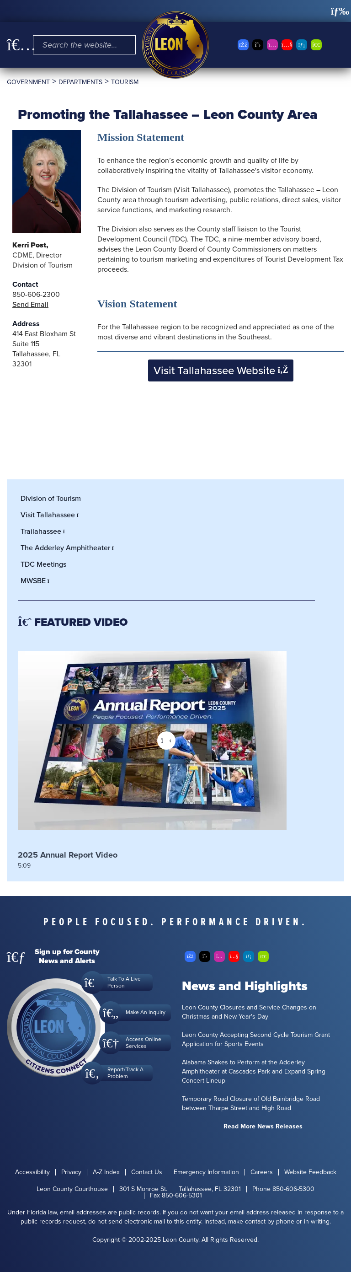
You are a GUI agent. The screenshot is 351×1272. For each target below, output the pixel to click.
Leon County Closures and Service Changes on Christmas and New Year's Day (249, 1012)
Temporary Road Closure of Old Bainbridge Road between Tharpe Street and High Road (251, 1104)
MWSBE (37, 580)
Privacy (71, 1172)
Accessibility (32, 1172)
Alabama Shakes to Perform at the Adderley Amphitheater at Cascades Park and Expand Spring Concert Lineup (253, 1071)
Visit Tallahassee (52, 515)
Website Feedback (310, 1172)
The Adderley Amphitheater (70, 547)
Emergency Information (206, 1172)
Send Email (30, 304)
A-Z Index (106, 1172)
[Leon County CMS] (175, 45)
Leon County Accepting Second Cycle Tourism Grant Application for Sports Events (256, 1039)
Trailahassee (45, 531)
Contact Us (146, 1172)
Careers (261, 1172)
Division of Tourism (51, 498)
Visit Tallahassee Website (221, 370)
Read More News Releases (263, 1126)
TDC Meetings (43, 564)
